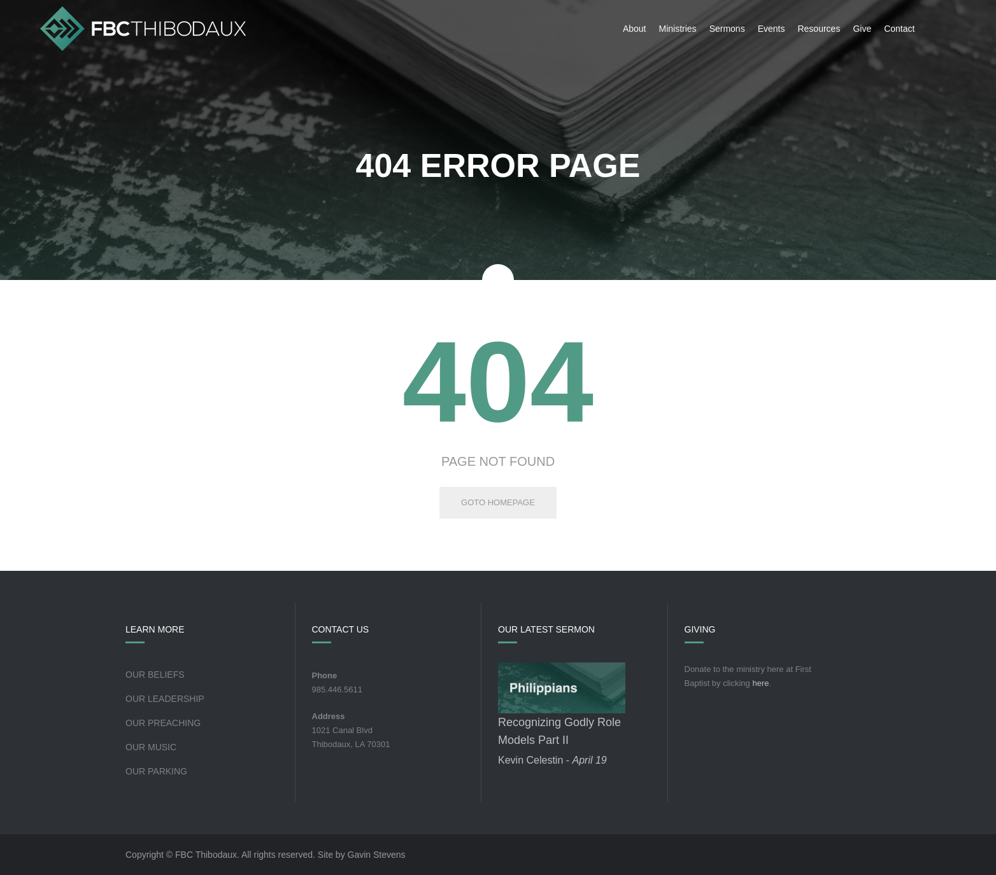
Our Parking (156, 771)
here (760, 683)
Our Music (150, 747)
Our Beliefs (155, 674)
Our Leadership (164, 699)
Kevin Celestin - (552, 760)
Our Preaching (163, 723)
